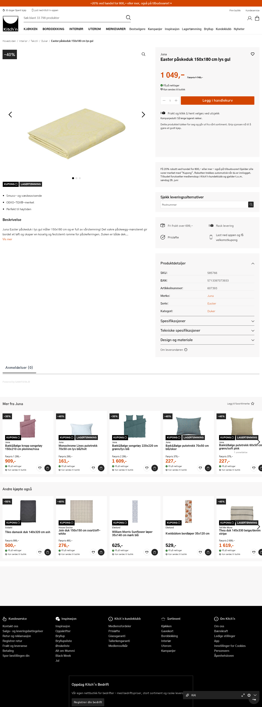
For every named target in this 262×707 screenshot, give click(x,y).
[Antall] (170, 100)
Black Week (63, 655)
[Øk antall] (176, 100)
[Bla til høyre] (143, 114)
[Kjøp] (47, 468)
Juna (163, 54)
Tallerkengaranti (119, 641)
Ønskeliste (62, 646)
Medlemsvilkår (118, 646)
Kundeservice (252, 10)
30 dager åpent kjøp (14, 10)
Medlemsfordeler (119, 626)
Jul (57, 660)
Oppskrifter (63, 631)
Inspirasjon (172, 29)
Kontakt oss (10, 626)
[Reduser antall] (164, 100)
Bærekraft (221, 631)
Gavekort (167, 631)
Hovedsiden (9, 41)
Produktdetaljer (173, 263)
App (216, 641)
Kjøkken (166, 626)
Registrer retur (12, 641)
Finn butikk (235, 10)
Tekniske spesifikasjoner (180, 330)
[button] (252, 54)
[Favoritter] (40, 468)
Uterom (166, 646)
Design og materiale (176, 339)
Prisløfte (173, 237)
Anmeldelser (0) (19, 367)
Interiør (23, 41)
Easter (211, 303)
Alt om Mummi (65, 651)
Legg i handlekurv (218, 100)
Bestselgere (137, 29)
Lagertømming (191, 29)
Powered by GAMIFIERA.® (16, 381)
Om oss (219, 626)
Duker (44, 41)
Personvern (221, 651)
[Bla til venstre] (10, 114)
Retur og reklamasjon (17, 636)
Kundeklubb (223, 29)
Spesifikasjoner (172, 320)
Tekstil (34, 41)
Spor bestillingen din (16, 655)
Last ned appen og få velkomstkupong (229, 237)
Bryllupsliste (63, 641)
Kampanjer (155, 29)
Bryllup (208, 29)
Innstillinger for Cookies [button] (230, 646)
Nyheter (239, 29)
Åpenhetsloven (224, 655)
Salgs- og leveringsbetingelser (23, 631)
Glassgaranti (116, 636)
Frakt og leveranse (15, 646)
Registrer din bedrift (88, 702)
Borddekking (169, 636)
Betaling (8, 651)
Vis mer (7, 239)
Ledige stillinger (224, 636)
